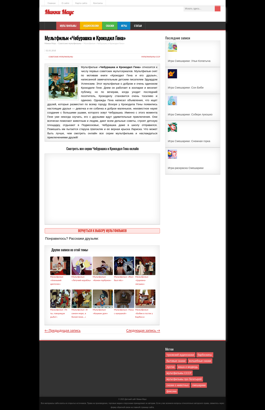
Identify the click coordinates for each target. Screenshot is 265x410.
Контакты (98, 3)
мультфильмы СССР (150, 57)
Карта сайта (81, 3)
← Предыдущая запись (63, 330)
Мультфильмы (68, 26)
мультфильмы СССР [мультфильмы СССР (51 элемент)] (179, 373)
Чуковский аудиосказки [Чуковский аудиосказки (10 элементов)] (180, 354)
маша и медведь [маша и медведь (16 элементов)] (188, 366)
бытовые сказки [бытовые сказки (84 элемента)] (176, 360)
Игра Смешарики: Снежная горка (189, 141)
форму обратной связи (120, 407)
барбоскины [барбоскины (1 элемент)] (205, 354)
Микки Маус (59, 12)
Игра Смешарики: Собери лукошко (190, 114)
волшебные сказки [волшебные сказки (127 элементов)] (200, 360)
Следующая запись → (143, 330)
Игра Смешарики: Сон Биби (186, 87)
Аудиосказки (91, 26)
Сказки (110, 26)
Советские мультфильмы (61, 57)
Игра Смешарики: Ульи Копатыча (189, 60)
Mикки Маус (142, 399)
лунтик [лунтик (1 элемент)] (170, 366)
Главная (52, 3)
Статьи (138, 26)
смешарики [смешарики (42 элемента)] (199, 385)
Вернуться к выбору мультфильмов (102, 230)
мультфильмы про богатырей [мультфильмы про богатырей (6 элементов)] (184, 379)
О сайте (65, 3)
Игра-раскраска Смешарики (186, 167)
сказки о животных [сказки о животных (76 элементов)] (178, 385)
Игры (124, 26)
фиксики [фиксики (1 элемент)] (171, 391)
